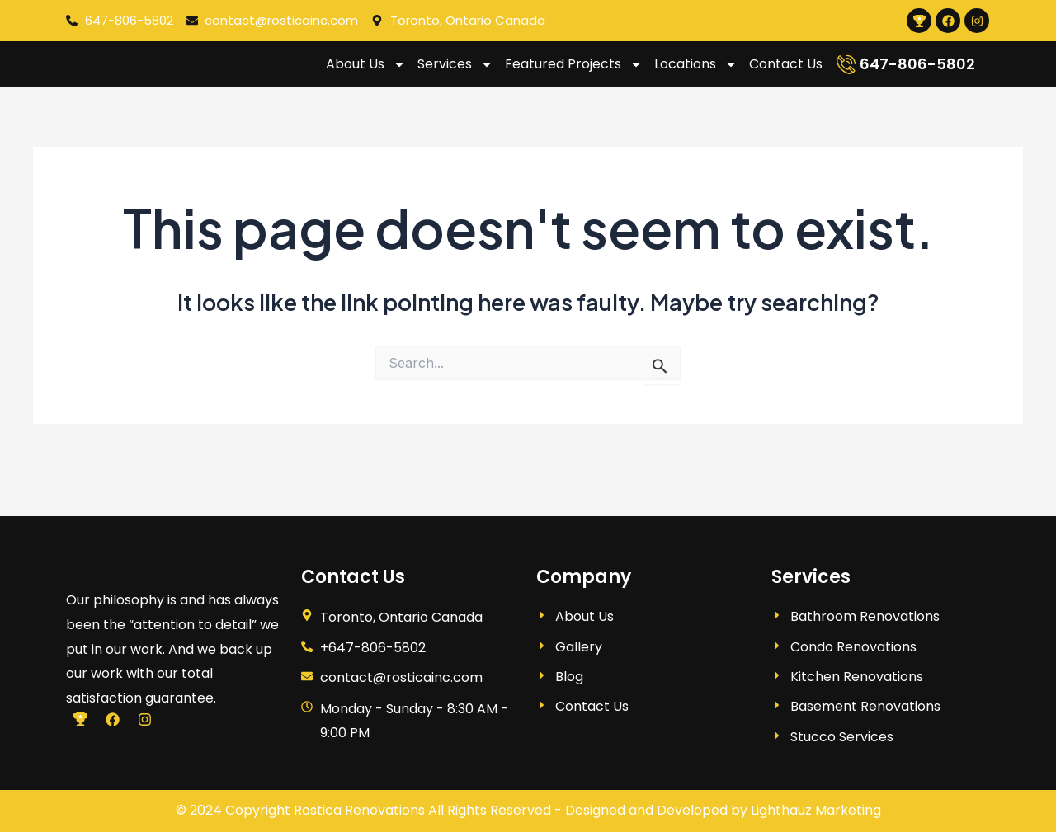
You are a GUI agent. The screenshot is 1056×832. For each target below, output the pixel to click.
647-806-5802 (917, 73)
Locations (696, 74)
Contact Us (786, 73)
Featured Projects (574, 74)
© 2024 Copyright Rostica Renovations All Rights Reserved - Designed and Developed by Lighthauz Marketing (528, 810)
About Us (366, 74)
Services (455, 74)
